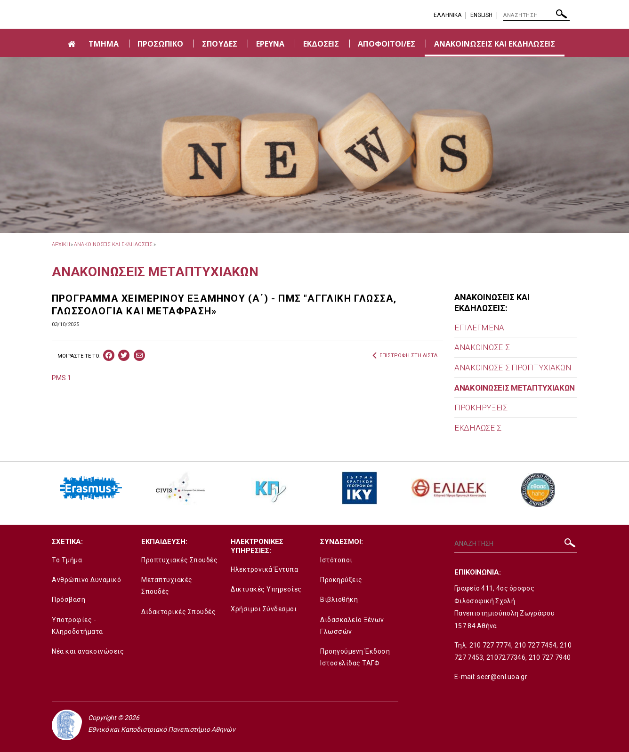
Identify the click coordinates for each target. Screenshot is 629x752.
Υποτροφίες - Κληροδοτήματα (77, 625)
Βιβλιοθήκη (339, 599)
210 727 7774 (490, 645)
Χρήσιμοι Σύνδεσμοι (264, 609)
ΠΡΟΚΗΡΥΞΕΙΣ (481, 407)
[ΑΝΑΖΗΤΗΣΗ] (536, 15)
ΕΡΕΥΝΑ (270, 44)
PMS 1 (61, 378)
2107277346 (505, 657)
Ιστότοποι (336, 560)
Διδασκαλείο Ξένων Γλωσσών (352, 625)
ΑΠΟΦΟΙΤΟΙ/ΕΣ (386, 44)
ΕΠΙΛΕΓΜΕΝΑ (479, 327)
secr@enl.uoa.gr (502, 676)
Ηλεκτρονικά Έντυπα (264, 569)
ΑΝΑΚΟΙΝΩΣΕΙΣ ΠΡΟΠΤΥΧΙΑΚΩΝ (513, 367)
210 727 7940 (550, 657)
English (481, 15)
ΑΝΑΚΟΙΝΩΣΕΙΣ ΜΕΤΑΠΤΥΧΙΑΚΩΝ (514, 387)
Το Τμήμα (67, 560)
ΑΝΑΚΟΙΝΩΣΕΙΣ (481, 347)
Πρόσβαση (68, 599)
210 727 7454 (536, 645)
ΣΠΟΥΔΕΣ (219, 44)
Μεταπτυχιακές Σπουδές (167, 585)
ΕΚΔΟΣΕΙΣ (321, 44)
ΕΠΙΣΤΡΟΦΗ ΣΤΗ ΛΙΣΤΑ (404, 355)
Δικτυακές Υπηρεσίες (266, 589)
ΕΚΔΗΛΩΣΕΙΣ (477, 427)
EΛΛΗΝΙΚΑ (447, 15)
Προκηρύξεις (341, 580)
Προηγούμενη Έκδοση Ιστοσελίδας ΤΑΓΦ (355, 657)
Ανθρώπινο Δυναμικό (86, 580)
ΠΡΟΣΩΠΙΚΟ (160, 44)
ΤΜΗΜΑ (104, 44)
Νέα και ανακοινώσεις (88, 651)
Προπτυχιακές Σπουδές (179, 560)
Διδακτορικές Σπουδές (178, 612)
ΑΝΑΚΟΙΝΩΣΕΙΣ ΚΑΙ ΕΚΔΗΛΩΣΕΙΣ (494, 44)
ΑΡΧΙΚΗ (61, 244)
